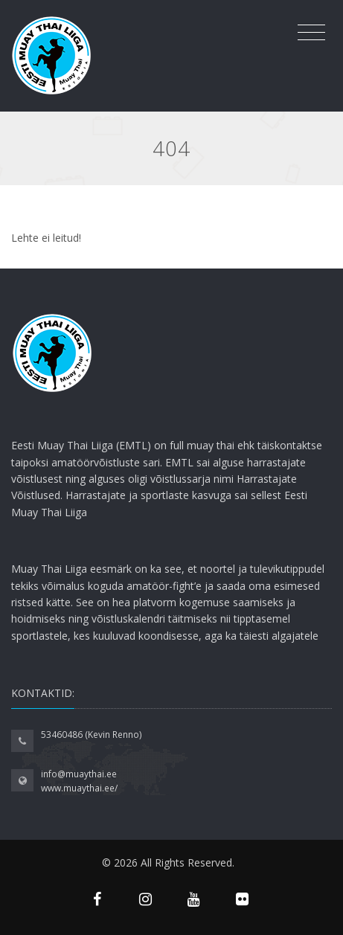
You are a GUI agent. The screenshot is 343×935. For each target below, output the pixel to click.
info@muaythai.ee (79, 774)
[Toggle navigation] (311, 33)
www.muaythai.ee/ (79, 788)
